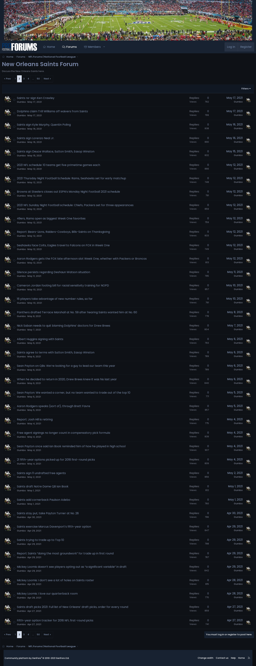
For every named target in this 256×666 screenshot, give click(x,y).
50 (42, 79)
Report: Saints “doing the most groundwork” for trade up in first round (70, 554)
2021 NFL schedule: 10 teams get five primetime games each (63, 166)
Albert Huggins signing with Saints (45, 340)
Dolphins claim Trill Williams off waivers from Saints (57, 112)
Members (98, 47)
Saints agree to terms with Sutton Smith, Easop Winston (60, 353)
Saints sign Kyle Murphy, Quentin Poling (48, 126)
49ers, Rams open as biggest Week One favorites (56, 219)
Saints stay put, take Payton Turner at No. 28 (52, 514)
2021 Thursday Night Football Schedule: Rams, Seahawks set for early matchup (76, 179)
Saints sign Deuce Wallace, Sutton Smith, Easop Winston (60, 153)
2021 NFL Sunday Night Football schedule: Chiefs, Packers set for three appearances (80, 206)
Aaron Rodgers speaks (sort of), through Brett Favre (58, 407)
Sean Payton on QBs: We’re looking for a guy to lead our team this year (71, 367)
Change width (205, 658)
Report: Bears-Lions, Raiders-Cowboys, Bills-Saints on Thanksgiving (68, 233)
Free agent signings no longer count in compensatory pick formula (68, 434)
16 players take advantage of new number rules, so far (59, 300)
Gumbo (26, 103)
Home (54, 47)
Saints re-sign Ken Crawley (40, 99)
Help (233, 658)
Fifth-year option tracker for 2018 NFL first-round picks (60, 621)
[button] (107, 47)
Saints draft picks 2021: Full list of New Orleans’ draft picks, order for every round (77, 608)
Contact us (222, 658)
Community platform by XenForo (37, 658)
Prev (12, 79)
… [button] (37, 79)
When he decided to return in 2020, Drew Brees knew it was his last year (71, 380)
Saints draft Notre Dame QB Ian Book (47, 487)
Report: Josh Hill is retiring (39, 420)
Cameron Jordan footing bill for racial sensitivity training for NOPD (68, 286)
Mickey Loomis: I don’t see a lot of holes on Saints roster (60, 581)
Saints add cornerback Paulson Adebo (48, 501)
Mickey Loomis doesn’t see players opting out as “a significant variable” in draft (76, 568)
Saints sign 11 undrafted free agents (46, 474)
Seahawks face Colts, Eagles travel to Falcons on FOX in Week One (68, 246)
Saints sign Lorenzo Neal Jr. (40, 139)
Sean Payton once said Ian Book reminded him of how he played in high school (76, 447)
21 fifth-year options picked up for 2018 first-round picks (61, 461)
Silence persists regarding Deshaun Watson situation (58, 273)
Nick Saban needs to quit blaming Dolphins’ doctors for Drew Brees (68, 327)
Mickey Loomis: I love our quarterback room (52, 595)
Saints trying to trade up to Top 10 (45, 541)
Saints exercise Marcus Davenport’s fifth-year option (59, 528)
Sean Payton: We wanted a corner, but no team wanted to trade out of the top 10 (78, 394)
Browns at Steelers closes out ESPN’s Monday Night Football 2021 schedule (73, 193)
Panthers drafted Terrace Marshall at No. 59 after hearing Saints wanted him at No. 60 (82, 313)
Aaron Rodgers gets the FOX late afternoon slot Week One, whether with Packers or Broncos (86, 260)
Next (51, 79)
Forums (75, 47)
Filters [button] (240, 89)
